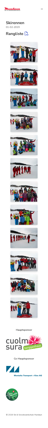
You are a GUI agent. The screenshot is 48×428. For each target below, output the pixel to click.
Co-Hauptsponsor (24, 358)
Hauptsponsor (24, 330)
